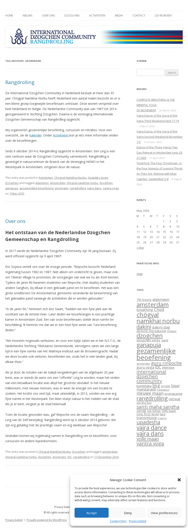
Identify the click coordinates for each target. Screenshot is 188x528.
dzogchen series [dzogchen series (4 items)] (148, 340)
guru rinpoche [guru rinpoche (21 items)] (166, 363)
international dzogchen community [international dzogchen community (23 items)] (151, 376)
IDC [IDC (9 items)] (158, 367)
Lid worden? (163, 15)
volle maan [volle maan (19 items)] (148, 439)
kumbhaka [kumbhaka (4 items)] (144, 386)
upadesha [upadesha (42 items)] (148, 422)
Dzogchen (71, 15)
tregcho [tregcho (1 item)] (162, 418)
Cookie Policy (118, 521)
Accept (91, 513)
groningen (61, 188)
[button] (179, 480)
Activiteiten (97, 15)
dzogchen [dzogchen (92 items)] (150, 335)
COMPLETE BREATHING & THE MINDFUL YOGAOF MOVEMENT (156, 105)
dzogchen (106, 183)
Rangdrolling (20, 82)
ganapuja (11, 188)
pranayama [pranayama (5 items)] (173, 393)
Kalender (35, 135)
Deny (128, 513)
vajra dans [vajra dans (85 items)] (150, 434)
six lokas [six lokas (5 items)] (154, 410)
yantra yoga (111, 188)
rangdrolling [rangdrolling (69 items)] (152, 398)
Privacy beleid (137, 521)
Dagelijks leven (98, 178)
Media (119, 15)
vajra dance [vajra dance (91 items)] (152, 427)
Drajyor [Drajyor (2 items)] (172, 331)
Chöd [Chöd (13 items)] (159, 309)
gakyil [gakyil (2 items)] (164, 340)
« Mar (140, 248)
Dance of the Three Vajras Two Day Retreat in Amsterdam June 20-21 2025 (160, 152)
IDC (70, 457)
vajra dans (94, 188)
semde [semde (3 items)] (141, 411)
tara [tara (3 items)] (162, 414)
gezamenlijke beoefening (36, 188)
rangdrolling (78, 188)
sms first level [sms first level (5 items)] (148, 414)
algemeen (42, 183)
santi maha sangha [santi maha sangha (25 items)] (158, 406)
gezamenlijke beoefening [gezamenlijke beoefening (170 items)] (156, 354)
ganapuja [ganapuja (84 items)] (149, 345)
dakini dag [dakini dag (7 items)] (161, 327)
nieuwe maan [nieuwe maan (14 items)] (150, 393)
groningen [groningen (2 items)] (143, 364)
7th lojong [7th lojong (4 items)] (144, 299)
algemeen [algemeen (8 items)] (161, 299)
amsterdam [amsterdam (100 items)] (153, 304)
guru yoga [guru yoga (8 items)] (145, 367)
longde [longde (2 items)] (165, 386)
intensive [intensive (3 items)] (168, 368)
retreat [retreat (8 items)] (174, 398)
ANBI (140, 274)
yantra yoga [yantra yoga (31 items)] (150, 443)
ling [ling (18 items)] (156, 385)
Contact (139, 15)
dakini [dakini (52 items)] (144, 326)
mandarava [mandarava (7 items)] (146, 389)
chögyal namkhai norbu (82, 183)
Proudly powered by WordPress (47, 520)
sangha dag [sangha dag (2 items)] (144, 403)
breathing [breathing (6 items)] (145, 309)
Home (9, 15)
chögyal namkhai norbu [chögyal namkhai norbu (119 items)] (158, 317)
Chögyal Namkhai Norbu (70, 178)
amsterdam (57, 183)
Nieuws (27, 15)
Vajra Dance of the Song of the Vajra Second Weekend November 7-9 (160, 136)
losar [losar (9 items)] (175, 385)
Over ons (48, 15)
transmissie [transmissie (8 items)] (147, 417)
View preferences (164, 513)
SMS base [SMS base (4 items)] (169, 410)
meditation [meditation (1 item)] (163, 389)
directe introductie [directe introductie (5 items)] (151, 331)
